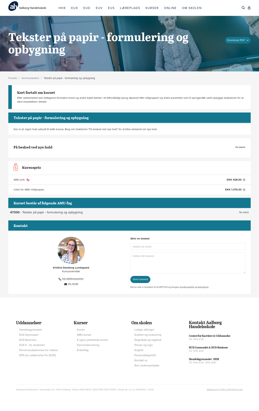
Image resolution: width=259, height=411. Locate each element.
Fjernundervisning (88, 345)
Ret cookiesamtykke (146, 365)
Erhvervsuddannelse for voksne (38, 350)
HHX (62, 8)
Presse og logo (143, 345)
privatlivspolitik (187, 287)
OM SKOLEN (192, 8)
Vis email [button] (73, 283)
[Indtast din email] (187, 246)
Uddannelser (28, 322)
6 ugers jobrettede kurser (92, 340)
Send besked (140, 279)
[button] (244, 179)
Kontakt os (140, 360)
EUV (99, 8)
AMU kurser (84, 335)
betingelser (203, 287)
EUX (74, 8)
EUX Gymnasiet (28, 335)
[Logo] (32, 6)
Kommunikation (30, 78)
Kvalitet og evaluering (147, 335)
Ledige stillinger (144, 329)
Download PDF (236, 40)
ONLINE (170, 8)
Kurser (81, 322)
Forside (12, 78)
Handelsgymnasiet (30, 329)
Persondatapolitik (145, 355)
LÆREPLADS (130, 8)
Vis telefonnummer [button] (73, 278)
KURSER (152, 8)
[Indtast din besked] (187, 263)
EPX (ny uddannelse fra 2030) (37, 355)
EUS (111, 8)
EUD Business (27, 340)
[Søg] (243, 7)
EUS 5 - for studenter (32, 345)
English (138, 350)
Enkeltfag (83, 350)
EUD (86, 8)
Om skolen (141, 322)
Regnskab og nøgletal (147, 340)
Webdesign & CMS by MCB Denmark (225, 389)
